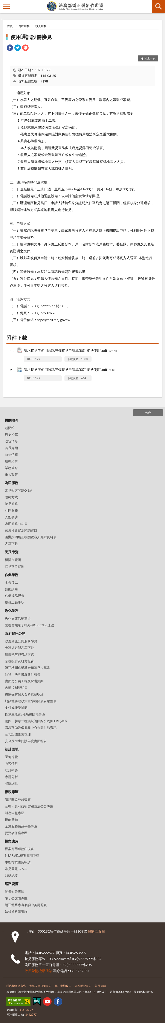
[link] (10, 48)
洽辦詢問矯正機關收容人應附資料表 (31, 537)
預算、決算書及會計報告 (22, 674)
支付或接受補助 (16, 708)
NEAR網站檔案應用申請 (22, 855)
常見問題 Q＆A (16, 869)
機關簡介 (11, 420)
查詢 (158, 6)
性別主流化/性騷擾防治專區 (25, 714)
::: (3, 3)
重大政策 (11, 474)
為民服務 (24, 26)
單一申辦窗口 (63, 986)
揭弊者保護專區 (16, 833)
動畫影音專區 (14, 891)
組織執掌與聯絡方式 (19, 654)
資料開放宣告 (83, 986)
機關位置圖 (13, 560)
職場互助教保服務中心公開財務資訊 (31, 727)
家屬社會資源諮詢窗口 (21, 530)
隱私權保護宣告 (16, 986)
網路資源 (11, 884)
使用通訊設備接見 (31, 37)
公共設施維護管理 (18, 734)
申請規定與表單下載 (19, 648)
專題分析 (11, 777)
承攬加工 (11, 582)
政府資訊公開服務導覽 (21, 641)
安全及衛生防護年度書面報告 (26, 741)
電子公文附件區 (16, 898)
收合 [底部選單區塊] (148, 412)
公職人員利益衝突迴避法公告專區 (29, 806)
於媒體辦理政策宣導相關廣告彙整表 (31, 701)
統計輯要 (11, 770)
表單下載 (11, 544)
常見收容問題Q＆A (18, 490)
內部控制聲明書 (16, 688)
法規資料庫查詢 (16, 911)
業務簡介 (11, 468)
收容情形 (11, 441)
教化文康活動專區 (18, 618)
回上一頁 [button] (150, 58)
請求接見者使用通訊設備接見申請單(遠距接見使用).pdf (70, 350)
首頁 (10, 26)
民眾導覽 (11, 552)
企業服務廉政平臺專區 (21, 826)
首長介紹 (11, 448)
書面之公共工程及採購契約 (24, 681)
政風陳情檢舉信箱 (38, 971)
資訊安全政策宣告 (40, 986)
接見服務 (41, 26)
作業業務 (11, 575)
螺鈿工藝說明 (14, 602)
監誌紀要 (11, 875)
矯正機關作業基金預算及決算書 (27, 668)
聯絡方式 (11, 497)
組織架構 (11, 461)
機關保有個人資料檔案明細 (24, 694)
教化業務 (11, 611)
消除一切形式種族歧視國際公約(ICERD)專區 (36, 721)
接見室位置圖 (14, 566)
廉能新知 (11, 819)
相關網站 (11, 783)
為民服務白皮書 (16, 524)
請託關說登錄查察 (18, 799)
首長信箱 (11, 454)
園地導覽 (11, 757)
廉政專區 (11, 792)
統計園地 (11, 749)
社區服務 (11, 510)
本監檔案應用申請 (18, 862)
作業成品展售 (14, 596)
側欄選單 (6, 7)
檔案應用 (11, 841)
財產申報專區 (14, 813)
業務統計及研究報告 (19, 661)
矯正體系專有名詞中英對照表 (26, 905)
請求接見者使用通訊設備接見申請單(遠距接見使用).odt (70, 369)
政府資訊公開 (15, 633)
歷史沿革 (11, 434)
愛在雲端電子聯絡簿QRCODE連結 (29, 625)
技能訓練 (11, 589)
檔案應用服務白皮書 (19, 849)
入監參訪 (11, 517)
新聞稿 (10, 428)
